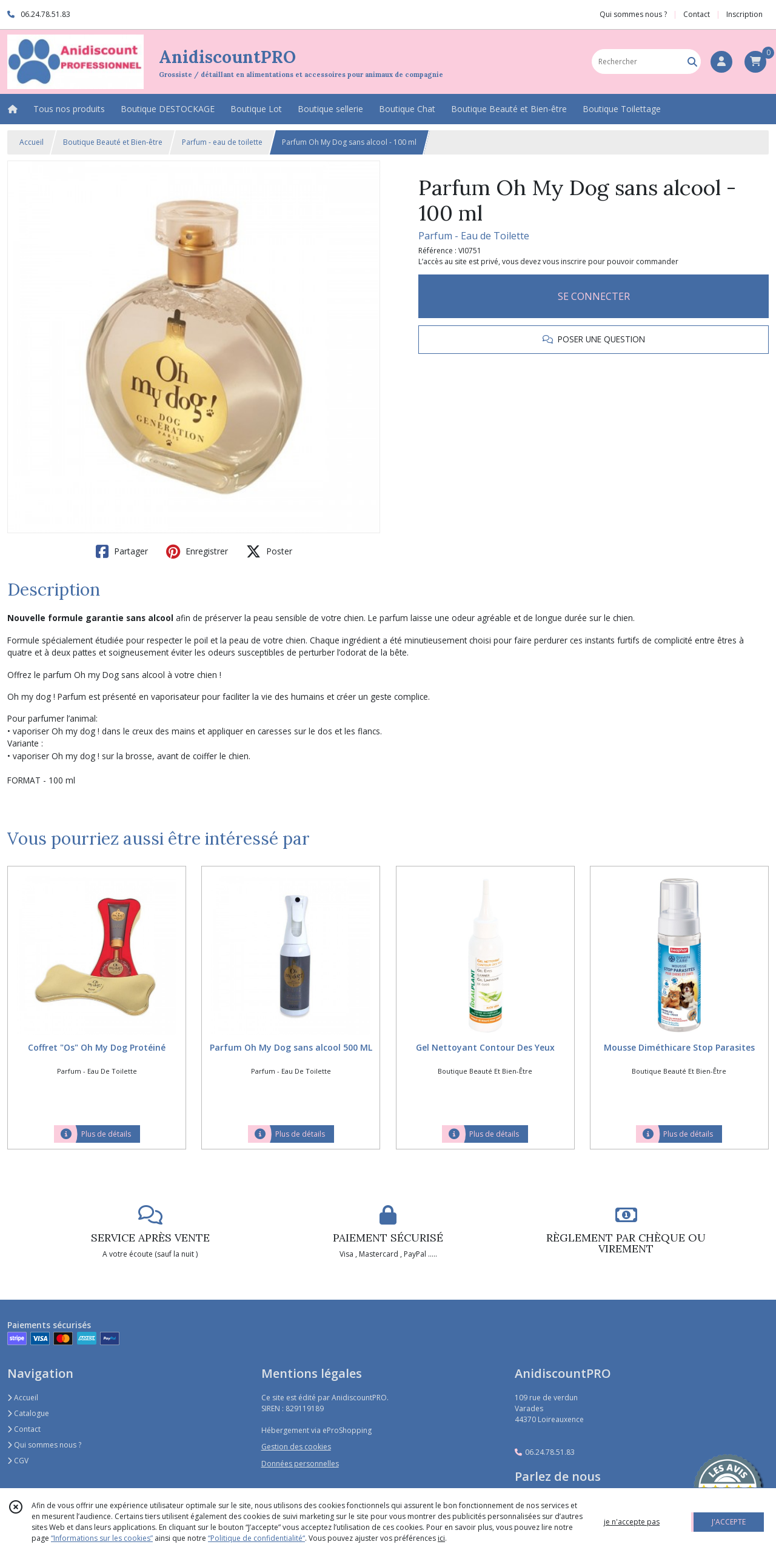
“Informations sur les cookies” (102, 1538)
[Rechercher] (692, 61)
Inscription (744, 14)
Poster (269, 551)
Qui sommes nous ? (44, 1445)
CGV (17, 1460)
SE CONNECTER (594, 296)
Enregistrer (197, 551)
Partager (122, 551)
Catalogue (28, 1413)
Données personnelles (300, 1463)
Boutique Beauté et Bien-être (112, 142)
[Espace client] (721, 61)
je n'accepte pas (632, 1522)
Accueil (31, 142)
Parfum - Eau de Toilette (473, 235)
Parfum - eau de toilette (222, 142)
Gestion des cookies (296, 1446)
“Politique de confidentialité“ (256, 1538)
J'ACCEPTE (729, 1522)
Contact (696, 14)
